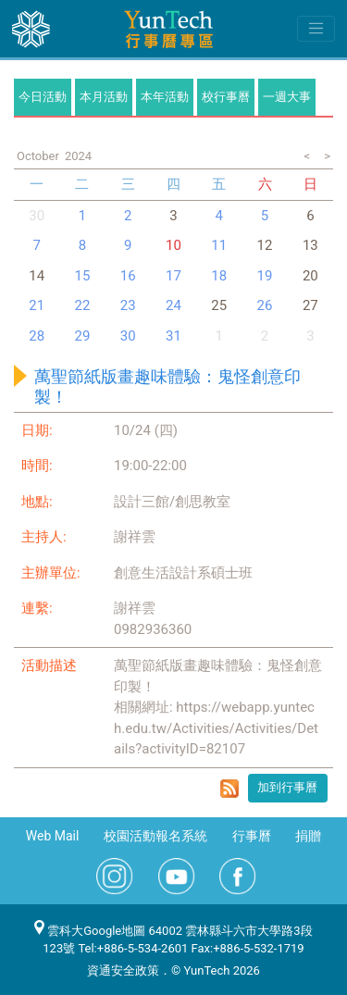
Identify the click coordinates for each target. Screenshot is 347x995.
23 (128, 305)
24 (173, 305)
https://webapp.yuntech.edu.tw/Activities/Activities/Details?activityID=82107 (216, 728)
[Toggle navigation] (316, 29)
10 (173, 245)
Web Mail (53, 835)
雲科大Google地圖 (89, 931)
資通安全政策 (123, 970)
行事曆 (251, 835)
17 (173, 275)
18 (219, 275)
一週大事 (287, 97)
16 (128, 275)
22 (82, 305)
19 (265, 275)
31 (173, 336)
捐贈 (308, 835)
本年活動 (165, 97)
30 (36, 215)
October (38, 156)
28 (36, 336)
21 (36, 305)
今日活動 (43, 97)
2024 (78, 156)
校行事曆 (226, 97)
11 (219, 245)
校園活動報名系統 (155, 835)
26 (265, 305)
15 (82, 275)
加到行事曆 (287, 787)
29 (82, 336)
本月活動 (104, 97)
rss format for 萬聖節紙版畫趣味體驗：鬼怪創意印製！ (229, 788)
